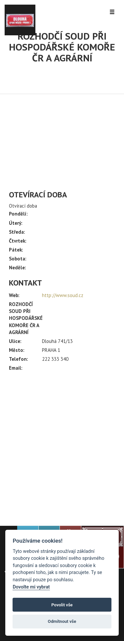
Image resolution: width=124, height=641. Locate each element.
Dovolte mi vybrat (31, 587)
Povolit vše (61, 604)
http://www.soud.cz (62, 295)
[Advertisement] (62, 446)
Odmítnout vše (62, 621)
